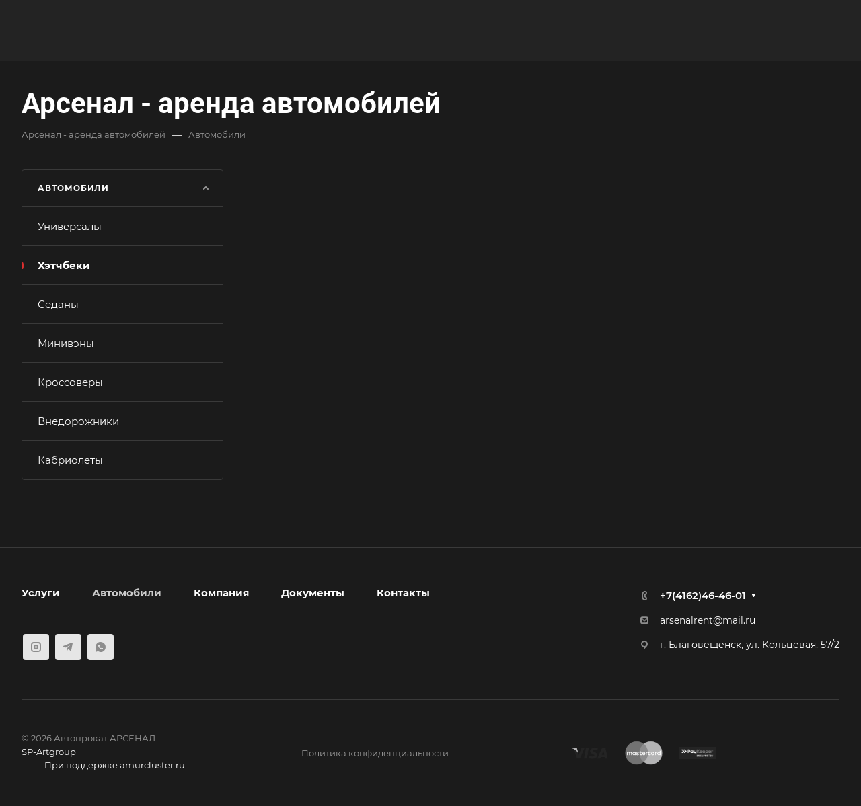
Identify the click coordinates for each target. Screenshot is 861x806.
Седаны (58, 304)
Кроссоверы (70, 382)
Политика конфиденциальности (375, 753)
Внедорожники (78, 421)
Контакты (403, 592)
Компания (221, 592)
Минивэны (66, 343)
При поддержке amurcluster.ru (103, 766)
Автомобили (126, 592)
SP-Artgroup (49, 751)
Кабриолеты (70, 460)
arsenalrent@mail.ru (707, 620)
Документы (312, 592)
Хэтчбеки (64, 265)
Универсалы (70, 226)
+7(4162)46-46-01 (703, 595)
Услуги (41, 592)
